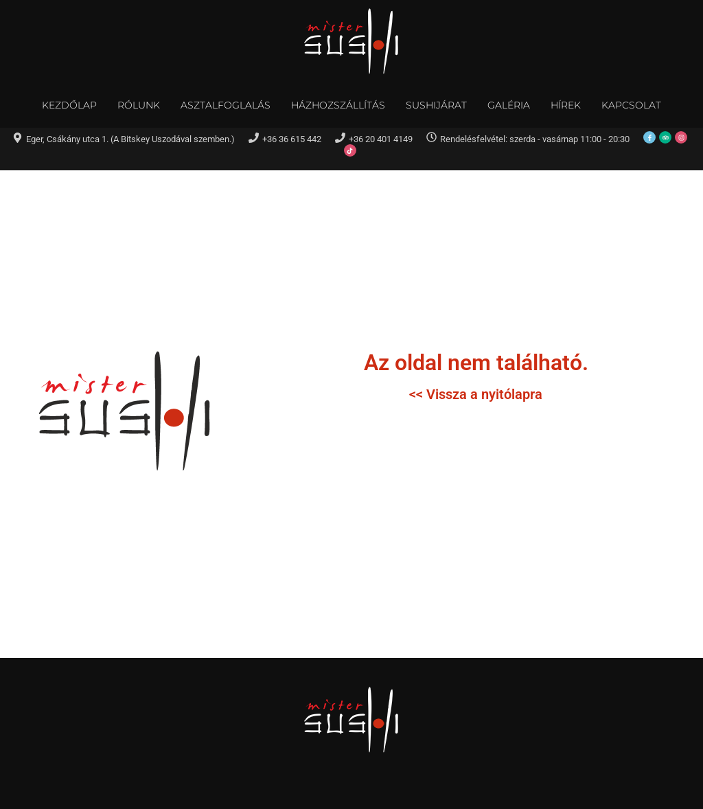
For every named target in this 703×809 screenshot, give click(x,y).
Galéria (508, 105)
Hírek (566, 105)
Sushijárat (436, 105)
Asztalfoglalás (225, 105)
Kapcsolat (631, 105)
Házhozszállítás (338, 105)
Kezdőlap (69, 105)
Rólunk (138, 105)
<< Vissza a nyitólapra (475, 394)
